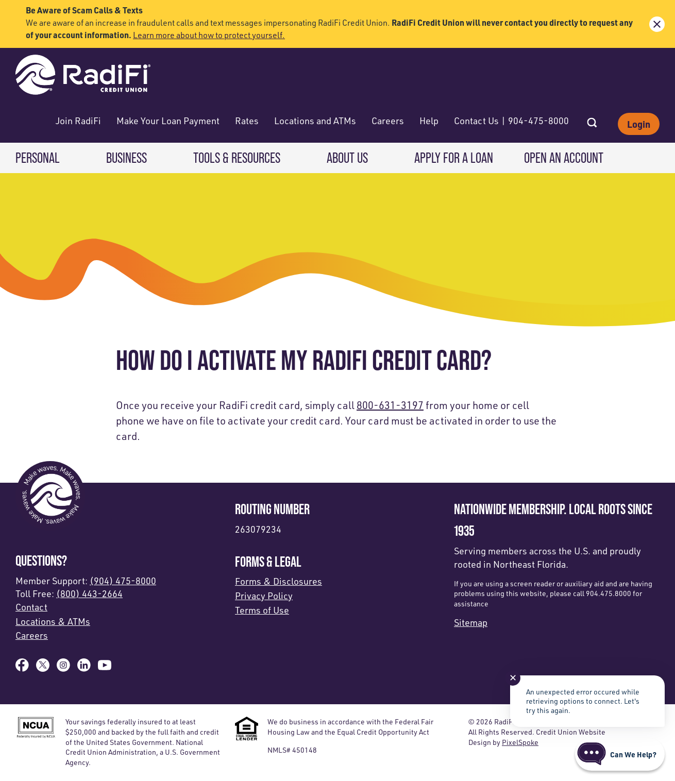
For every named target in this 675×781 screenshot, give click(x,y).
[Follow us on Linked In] (84, 668)
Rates (247, 120)
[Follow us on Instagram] (63, 668)
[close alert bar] (657, 24)
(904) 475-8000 (123, 580)
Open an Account (563, 157)
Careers (388, 120)
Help (428, 120)
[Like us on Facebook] (22, 668)
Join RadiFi (78, 120)
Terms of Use (262, 610)
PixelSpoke (520, 742)
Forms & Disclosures (278, 581)
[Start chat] (620, 754)
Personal (37, 157)
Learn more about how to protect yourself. (209, 35)
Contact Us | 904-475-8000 (511, 120)
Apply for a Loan (453, 157)
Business (126, 157)
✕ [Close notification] (513, 677)
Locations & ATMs (52, 621)
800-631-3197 (390, 405)
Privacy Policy (264, 595)
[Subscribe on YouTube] (104, 668)
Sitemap (470, 622)
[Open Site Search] (592, 119)
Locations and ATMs (315, 120)
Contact (31, 607)
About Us (347, 157)
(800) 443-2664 (89, 593)
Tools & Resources (236, 157)
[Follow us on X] (42, 668)
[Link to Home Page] (82, 76)
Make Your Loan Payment (168, 120)
